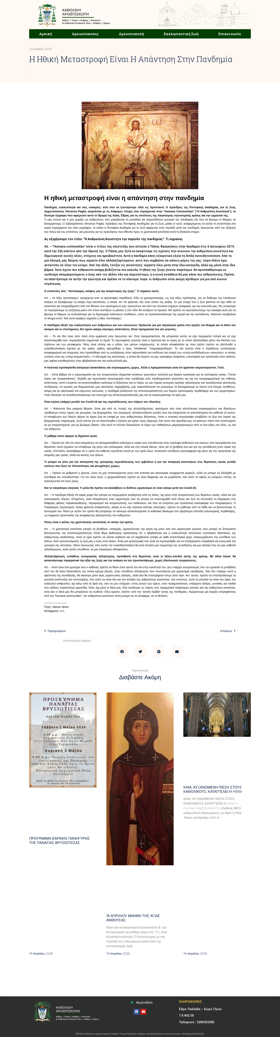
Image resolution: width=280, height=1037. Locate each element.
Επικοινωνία (229, 34)
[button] (122, 651)
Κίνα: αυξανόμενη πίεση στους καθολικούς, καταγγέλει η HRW (212, 789)
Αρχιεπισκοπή (131, 34)
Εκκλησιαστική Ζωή (181, 34)
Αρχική (45, 34)
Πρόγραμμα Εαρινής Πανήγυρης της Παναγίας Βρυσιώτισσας (59, 840)
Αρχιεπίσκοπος (85, 34)
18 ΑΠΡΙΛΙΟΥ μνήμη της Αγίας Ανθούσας (133, 918)
